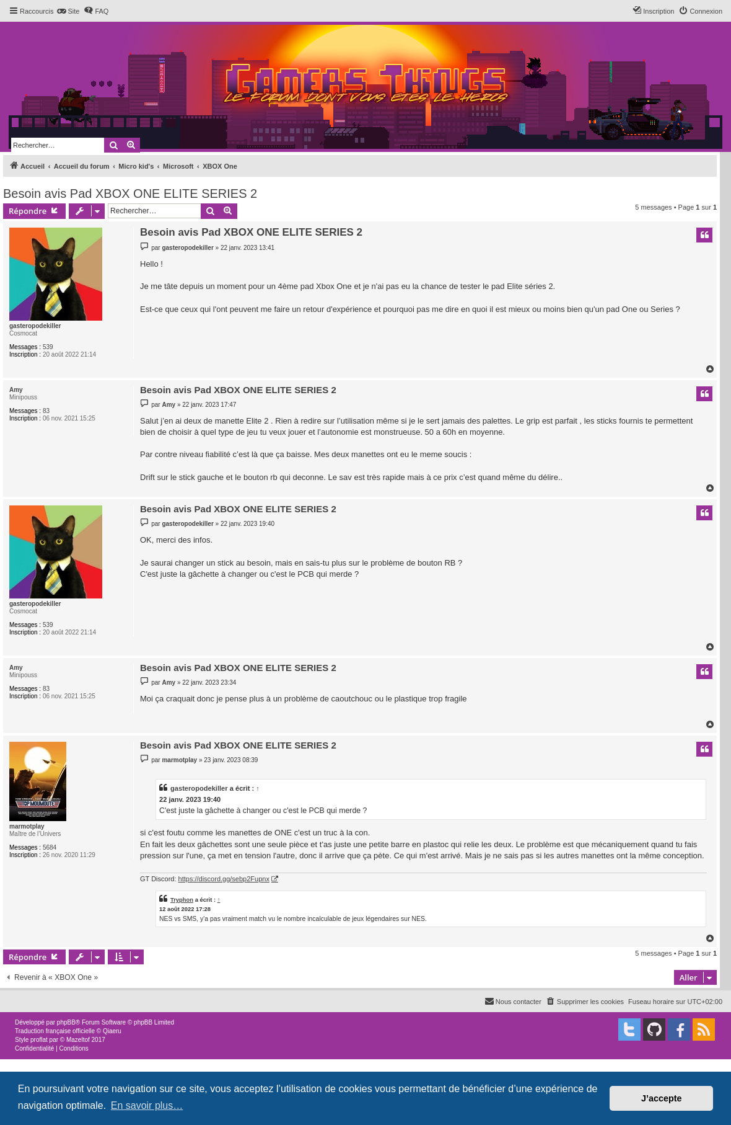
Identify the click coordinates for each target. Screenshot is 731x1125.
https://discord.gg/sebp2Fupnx (223, 879)
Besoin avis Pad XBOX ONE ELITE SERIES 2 (130, 193)
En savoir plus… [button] (147, 1105)
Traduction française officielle (55, 1031)
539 (48, 347)
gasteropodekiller (35, 325)
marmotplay (27, 826)
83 (46, 410)
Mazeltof (78, 1039)
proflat (39, 1039)
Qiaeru (112, 1031)
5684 (49, 847)
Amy (16, 389)
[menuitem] (67, 11)
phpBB (66, 1022)
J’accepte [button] (661, 1098)
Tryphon (181, 899)
